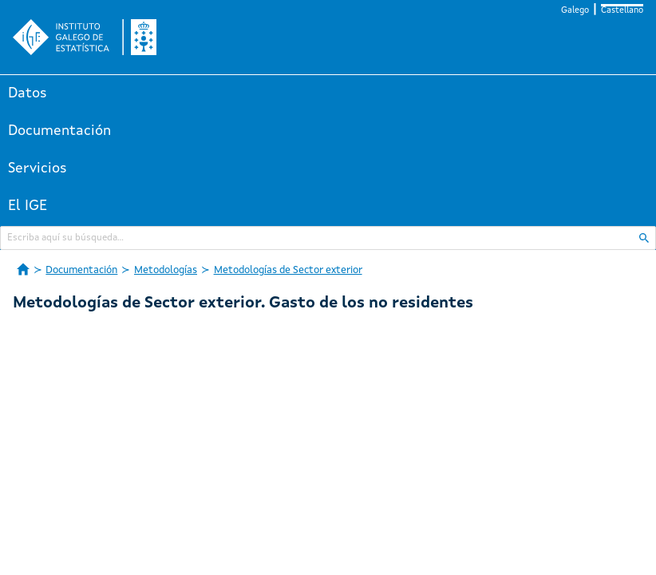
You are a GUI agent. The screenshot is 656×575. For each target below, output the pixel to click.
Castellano (622, 10)
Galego (575, 10)
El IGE (27, 206)
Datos (27, 93)
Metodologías (165, 270)
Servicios (37, 168)
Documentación (59, 131)
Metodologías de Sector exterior (288, 270)
